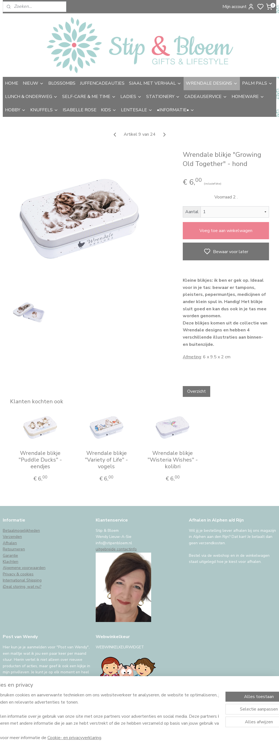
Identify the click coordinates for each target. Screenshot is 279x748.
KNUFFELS (44, 110)
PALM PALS (257, 83)
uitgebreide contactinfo (116, 549)
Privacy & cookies (18, 574)
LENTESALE (137, 110)
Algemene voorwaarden (24, 567)
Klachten (10, 561)
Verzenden (12, 536)
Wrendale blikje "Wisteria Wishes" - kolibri (173, 460)
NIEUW (33, 83)
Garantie (10, 555)
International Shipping (22, 580)
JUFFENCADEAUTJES (102, 83)
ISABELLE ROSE (80, 110)
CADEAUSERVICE (205, 97)
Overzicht (196, 391)
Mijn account (238, 6)
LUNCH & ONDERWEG (31, 97)
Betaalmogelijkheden (21, 530)
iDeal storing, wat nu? (22, 586)
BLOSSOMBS (61, 83)
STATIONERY (163, 97)
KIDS (108, 110)
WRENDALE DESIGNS (212, 83)
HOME (11, 83)
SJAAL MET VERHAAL (155, 83)
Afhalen (10, 543)
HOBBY (15, 110)
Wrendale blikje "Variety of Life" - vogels (106, 460)
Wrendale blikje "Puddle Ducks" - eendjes (40, 460)
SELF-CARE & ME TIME (89, 97)
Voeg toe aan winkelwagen (225, 231)
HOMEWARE (248, 97)
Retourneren (14, 549)
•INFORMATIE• (175, 110)
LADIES (131, 97)
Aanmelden (18, 692)
